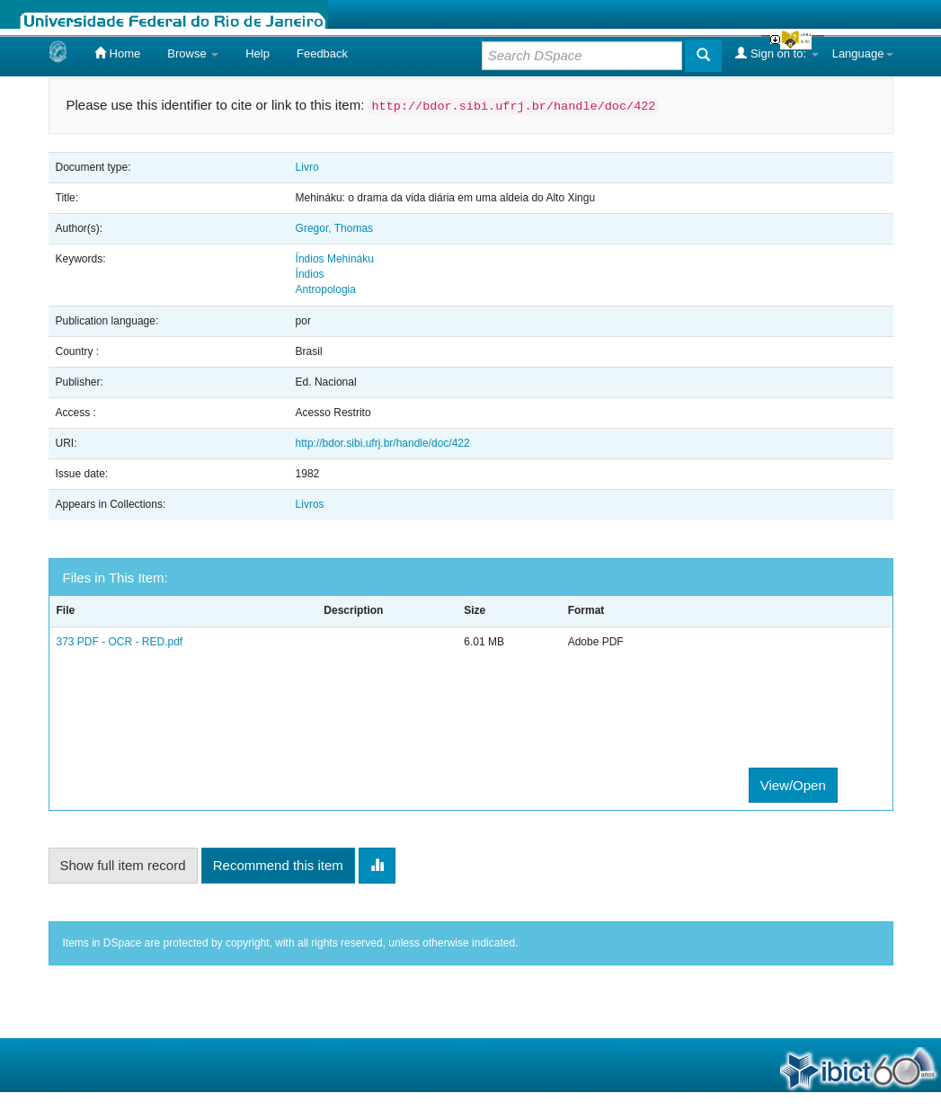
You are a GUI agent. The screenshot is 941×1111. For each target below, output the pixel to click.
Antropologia (326, 289)
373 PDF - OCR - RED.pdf (120, 641)
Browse (192, 53)
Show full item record (123, 865)
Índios (310, 274)
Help (257, 53)
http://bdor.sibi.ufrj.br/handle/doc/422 (383, 443)
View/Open (793, 785)
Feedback (322, 53)
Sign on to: (776, 53)
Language (862, 53)
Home (117, 53)
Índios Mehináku (335, 259)
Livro (307, 167)
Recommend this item (278, 865)
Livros (310, 504)
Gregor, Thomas (334, 228)
